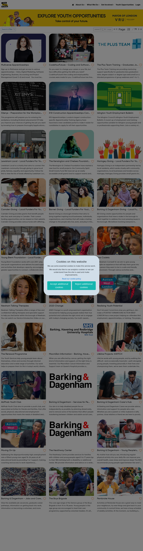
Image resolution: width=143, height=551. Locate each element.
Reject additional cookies (84, 285)
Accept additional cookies (59, 285)
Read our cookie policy (71, 279)
